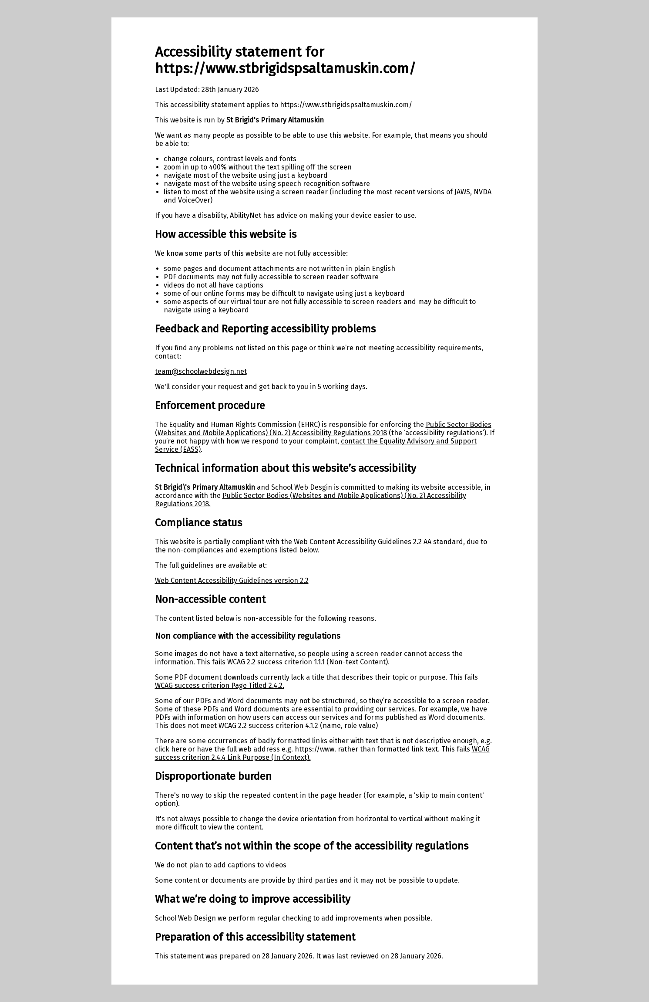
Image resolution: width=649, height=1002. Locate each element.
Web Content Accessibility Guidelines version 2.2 (232, 580)
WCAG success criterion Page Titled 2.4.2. (219, 685)
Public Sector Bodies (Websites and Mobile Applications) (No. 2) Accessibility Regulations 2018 (323, 428)
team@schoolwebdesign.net (201, 371)
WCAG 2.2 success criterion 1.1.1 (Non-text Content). (308, 662)
